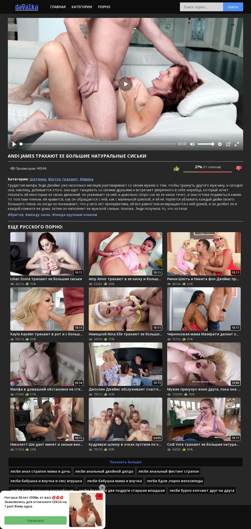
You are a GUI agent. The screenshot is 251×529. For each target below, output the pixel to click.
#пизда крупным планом (74, 214)
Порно (104, 6)
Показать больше (125, 462)
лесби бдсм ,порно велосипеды (175, 481)
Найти (233, 7)
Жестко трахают (63, 179)
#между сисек (37, 214)
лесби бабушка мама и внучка (114, 481)
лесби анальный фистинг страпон (168, 471)
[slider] (97, 144)
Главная (58, 6)
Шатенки (38, 179)
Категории (82, 6)
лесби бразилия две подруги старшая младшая (122, 490)
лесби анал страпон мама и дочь (40, 471)
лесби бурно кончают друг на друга (202, 490)
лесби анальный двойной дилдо (104, 471)
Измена (86, 179)
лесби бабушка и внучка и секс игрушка (46, 481)
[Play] (14, 144)
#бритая (15, 214)
